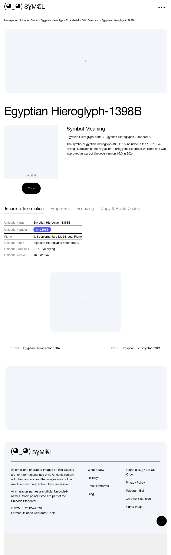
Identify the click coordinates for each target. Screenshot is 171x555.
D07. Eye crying (44, 249)
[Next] (164, 20)
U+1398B (42, 229)
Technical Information (24, 208)
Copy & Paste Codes (120, 208)
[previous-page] (10, 20)
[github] (147, 452)
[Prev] (156, 20)
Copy (31, 188)
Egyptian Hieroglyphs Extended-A (56, 242)
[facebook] (156, 452)
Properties (60, 208)
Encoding (85, 208)
